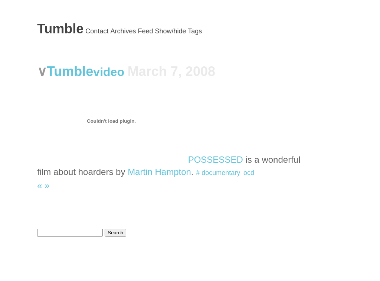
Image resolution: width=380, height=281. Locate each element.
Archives (123, 31)
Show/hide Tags (178, 31)
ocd (248, 172)
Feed (145, 31)
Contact (96, 31)
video (110, 72)
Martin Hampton (159, 172)
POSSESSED (215, 160)
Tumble (60, 28)
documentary (221, 172)
